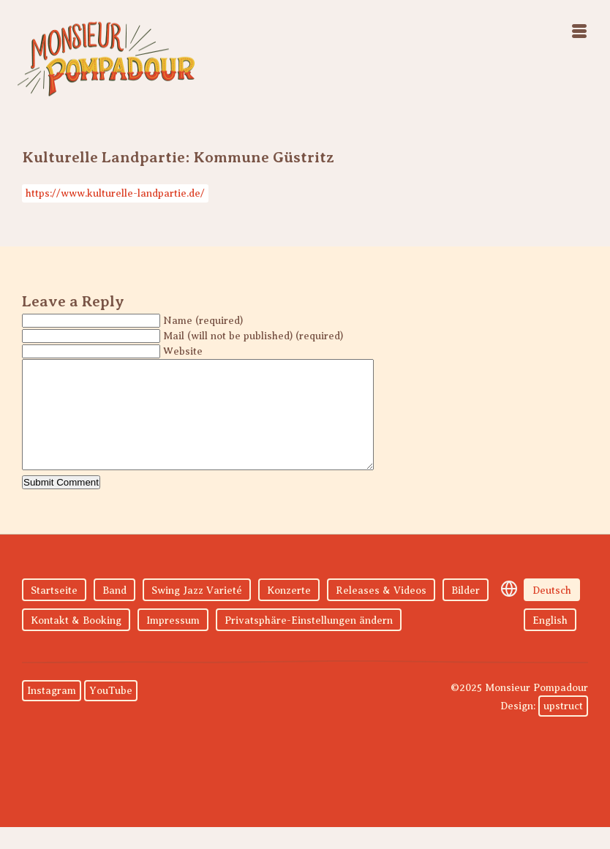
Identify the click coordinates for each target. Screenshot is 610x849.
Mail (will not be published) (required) (253, 336)
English (550, 642)
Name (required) (203, 320)
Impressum (173, 642)
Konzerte (289, 612)
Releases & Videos (381, 612)
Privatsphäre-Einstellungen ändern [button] (309, 642)
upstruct (563, 727)
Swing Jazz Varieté (196, 612)
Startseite (54, 612)
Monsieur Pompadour (106, 58)
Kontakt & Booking (76, 642)
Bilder (465, 612)
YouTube (110, 712)
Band (114, 612)
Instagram (51, 712)
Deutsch (551, 612)
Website (183, 351)
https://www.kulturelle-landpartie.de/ (115, 193)
